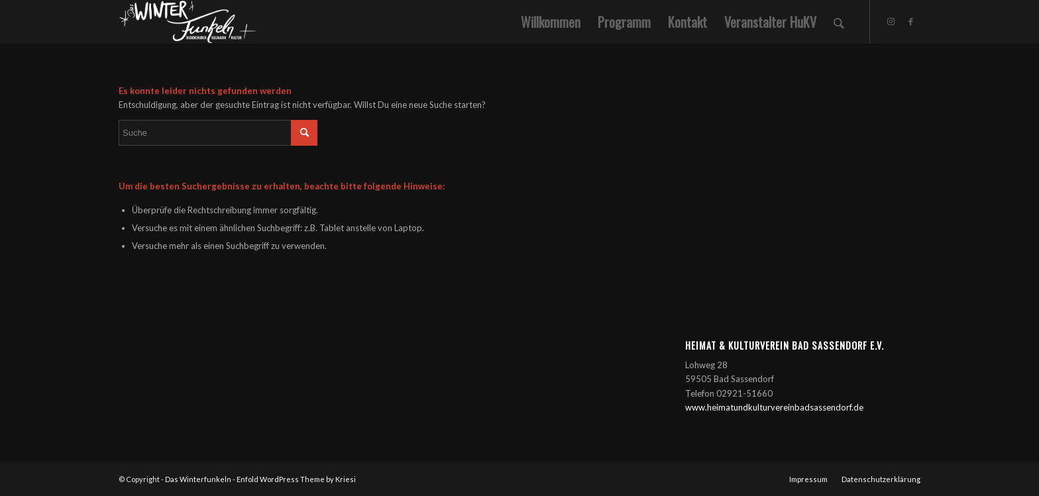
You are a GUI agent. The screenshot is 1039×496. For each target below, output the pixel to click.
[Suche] (839, 22)
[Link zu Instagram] (891, 21)
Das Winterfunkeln (198, 479)
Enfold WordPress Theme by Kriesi (296, 479)
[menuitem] (550, 22)
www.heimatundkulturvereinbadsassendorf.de (774, 407)
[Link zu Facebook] (910, 21)
